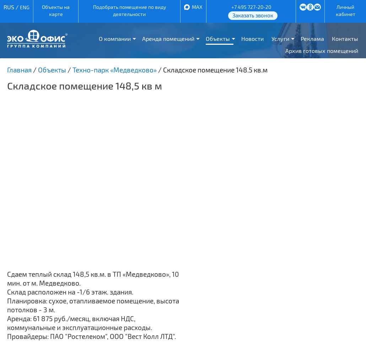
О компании (115, 38)
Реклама (312, 38)
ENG (24, 7)
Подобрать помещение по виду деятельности (129, 10)
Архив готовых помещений (321, 50)
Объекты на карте (56, 10)
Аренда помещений (168, 38)
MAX (197, 7)
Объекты (218, 38)
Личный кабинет (345, 10)
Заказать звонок (252, 15)
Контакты (345, 38)
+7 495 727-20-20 (251, 7)
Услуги (280, 38)
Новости (252, 38)
